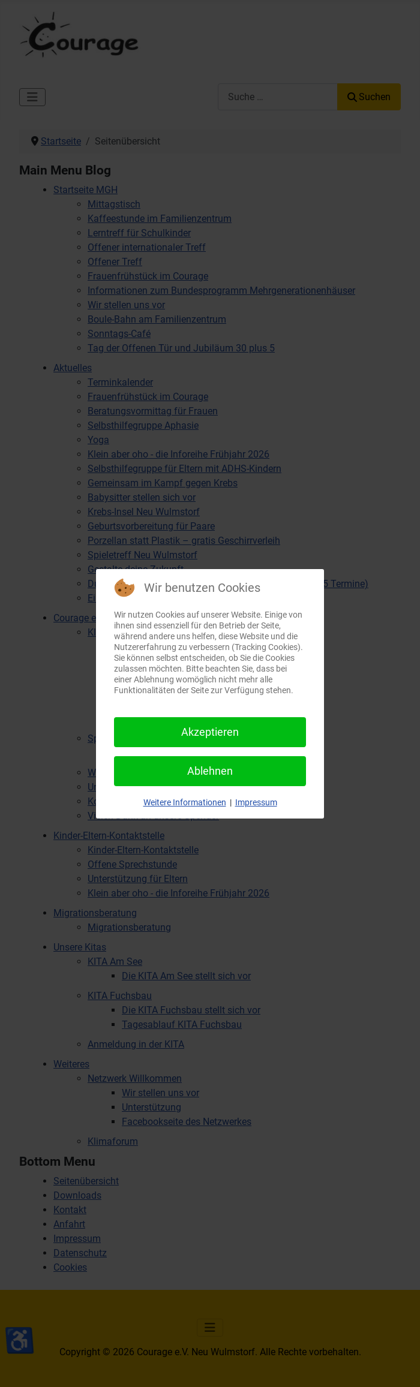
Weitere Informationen (184, 802)
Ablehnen (210, 771)
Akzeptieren (210, 732)
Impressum (256, 802)
